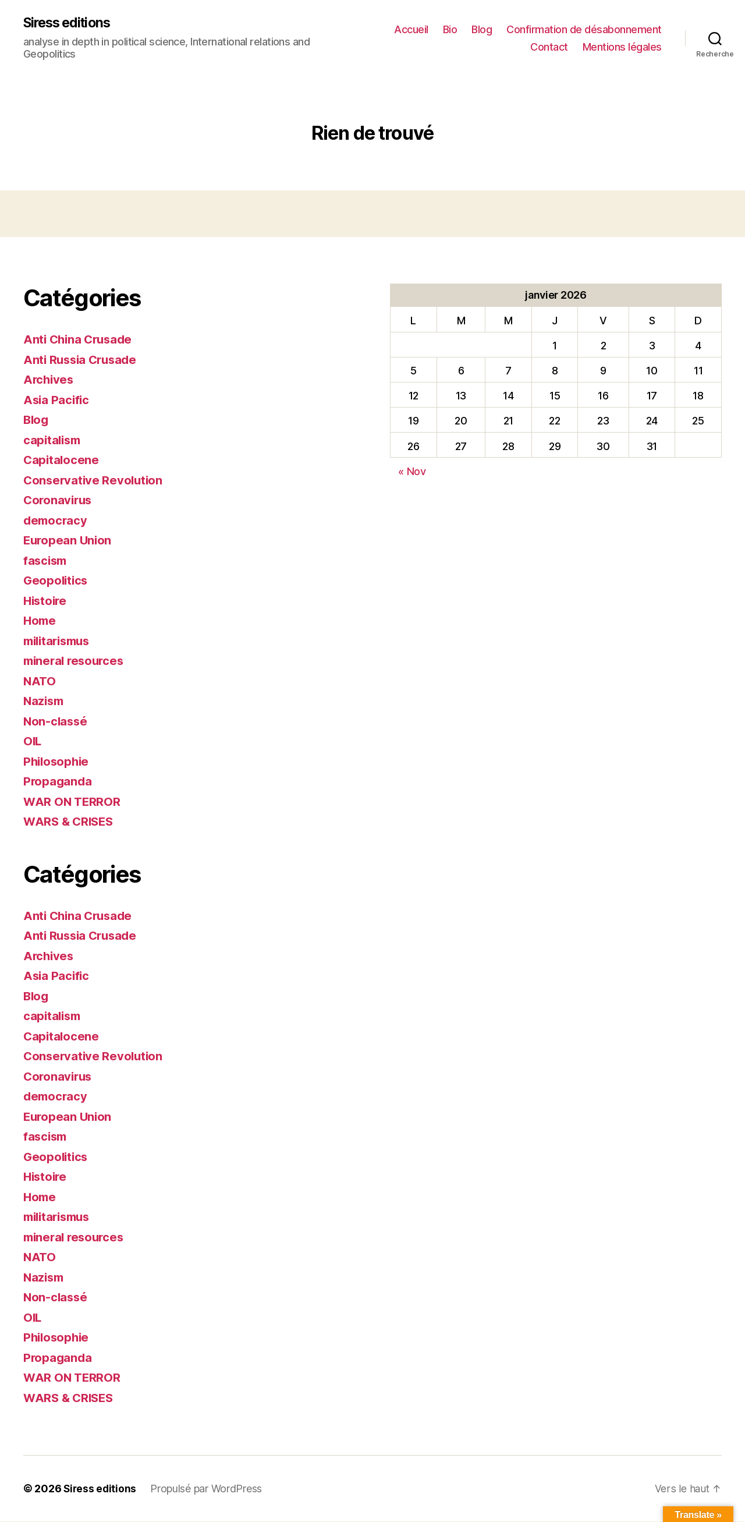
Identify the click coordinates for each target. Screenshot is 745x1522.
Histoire (46, 601)
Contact (549, 47)
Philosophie (57, 762)
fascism (46, 561)
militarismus (59, 641)
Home (40, 621)
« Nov (412, 472)
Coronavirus (59, 500)
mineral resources (76, 661)
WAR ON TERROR (72, 802)
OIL (32, 741)
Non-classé (56, 721)
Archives (49, 380)
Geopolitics (56, 581)
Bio (450, 29)
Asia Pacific (57, 400)
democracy (56, 521)
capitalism (53, 440)
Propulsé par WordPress (208, 1489)
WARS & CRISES (70, 822)
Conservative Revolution (94, 480)
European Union (68, 540)
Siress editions (69, 23)
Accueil (411, 29)
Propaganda (58, 781)
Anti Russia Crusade (82, 360)
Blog (481, 29)
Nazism (44, 701)
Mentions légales (622, 47)
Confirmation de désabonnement (584, 29)
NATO (40, 681)
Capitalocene (62, 460)
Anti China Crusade (80, 339)
